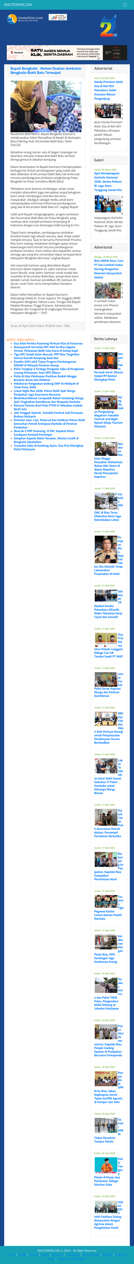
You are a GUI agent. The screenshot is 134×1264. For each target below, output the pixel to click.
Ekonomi (57, 1255)
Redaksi (108, 1255)
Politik (22, 1255)
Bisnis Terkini (91, 1255)
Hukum (34, 1255)
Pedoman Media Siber (72, 1259)
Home (12, 1255)
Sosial (45, 1255)
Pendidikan (73, 1255)
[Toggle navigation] (125, 4)
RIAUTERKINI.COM (18, 4)
